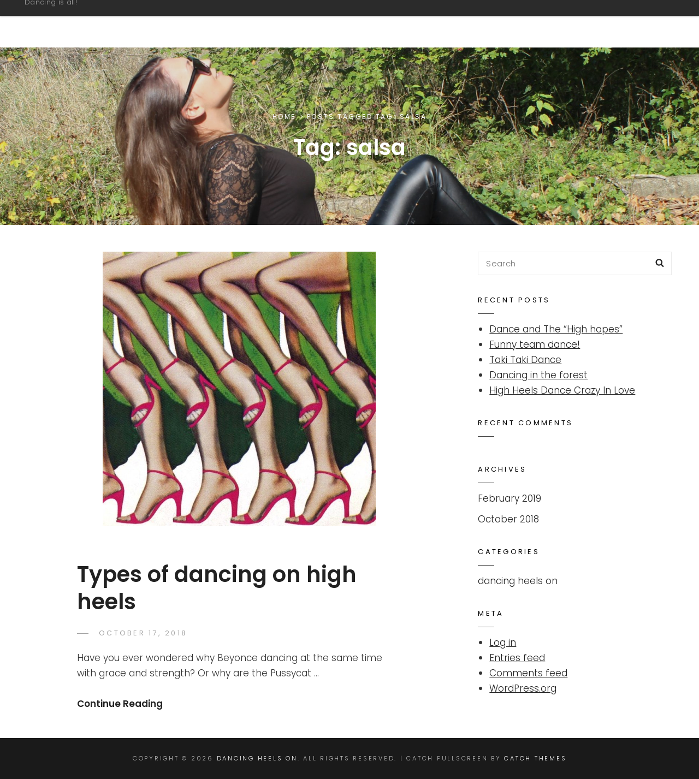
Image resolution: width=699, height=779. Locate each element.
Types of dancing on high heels (217, 588)
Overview (620, 23)
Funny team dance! (534, 344)
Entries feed (517, 657)
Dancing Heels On (96, 18)
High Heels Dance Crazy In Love (562, 390)
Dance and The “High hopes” (556, 329)
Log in (502, 642)
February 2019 (509, 498)
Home (284, 116)
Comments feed (528, 673)
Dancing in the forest (538, 375)
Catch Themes (535, 758)
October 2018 (508, 519)
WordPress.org (522, 688)
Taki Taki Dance (525, 359)
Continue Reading (120, 703)
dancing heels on (518, 580)
